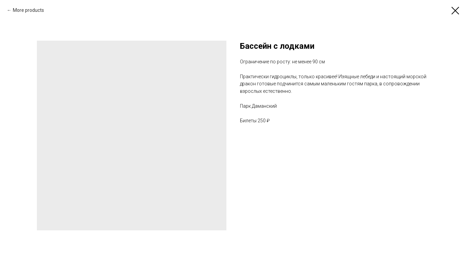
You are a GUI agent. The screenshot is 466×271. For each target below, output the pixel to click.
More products (28, 10)
